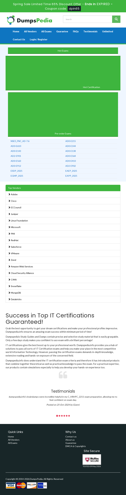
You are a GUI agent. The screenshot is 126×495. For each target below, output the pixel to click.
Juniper (13, 214)
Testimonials (90, 31)
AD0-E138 (70, 151)
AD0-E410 (70, 161)
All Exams (46, 31)
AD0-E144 (70, 146)
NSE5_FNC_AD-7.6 (20, 141)
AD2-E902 (70, 165)
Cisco (12, 201)
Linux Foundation (18, 220)
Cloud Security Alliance (21, 273)
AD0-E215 (70, 141)
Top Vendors (14, 188)
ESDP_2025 (16, 170)
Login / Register (38, 39)
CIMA (12, 279)
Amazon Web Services (20, 266)
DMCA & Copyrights (75, 446)
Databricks (15, 299)
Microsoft (14, 227)
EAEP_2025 (71, 170)
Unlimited (107, 31)
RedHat (13, 240)
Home (16, 31)
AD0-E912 (16, 165)
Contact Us (19, 39)
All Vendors (30, 31)
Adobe (13, 194)
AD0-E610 (16, 146)
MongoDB (14, 292)
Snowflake (14, 286)
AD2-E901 (16, 156)
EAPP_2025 (71, 175)
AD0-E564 (70, 156)
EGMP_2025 (17, 175)
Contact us (71, 436)
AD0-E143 (16, 151)
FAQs (76, 31)
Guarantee (62, 31)
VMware (13, 253)
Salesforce (14, 246)
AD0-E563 (16, 161)
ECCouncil (14, 207)
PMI (11, 233)
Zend (12, 260)
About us (70, 439)
